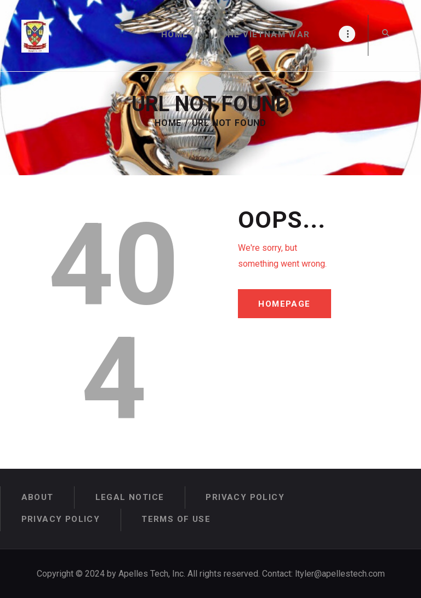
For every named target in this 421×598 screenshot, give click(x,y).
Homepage (285, 304)
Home (168, 123)
